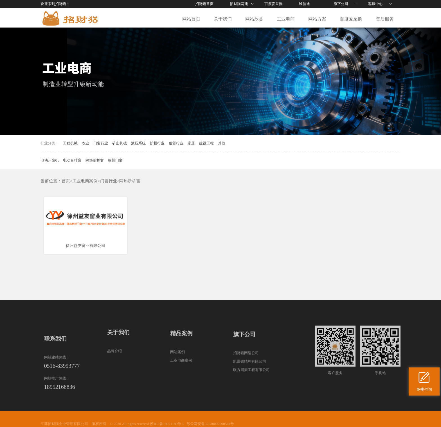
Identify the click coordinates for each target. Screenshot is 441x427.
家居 (191, 143)
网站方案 (317, 19)
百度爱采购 (273, 4)
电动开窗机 (49, 160)
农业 (85, 143)
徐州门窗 (115, 160)
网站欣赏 (254, 19)
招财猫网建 (239, 4)
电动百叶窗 (72, 160)
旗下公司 (341, 4)
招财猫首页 (204, 4)
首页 (66, 181)
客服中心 (375, 4)
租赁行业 (176, 143)
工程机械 (70, 143)
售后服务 (385, 19)
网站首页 (191, 19)
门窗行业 (100, 143)
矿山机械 (119, 143)
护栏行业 (157, 143)
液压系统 (138, 143)
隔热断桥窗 (95, 160)
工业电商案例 (85, 181)
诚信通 (304, 4)
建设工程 (206, 143)
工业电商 (286, 19)
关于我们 (223, 19)
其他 (221, 143)
